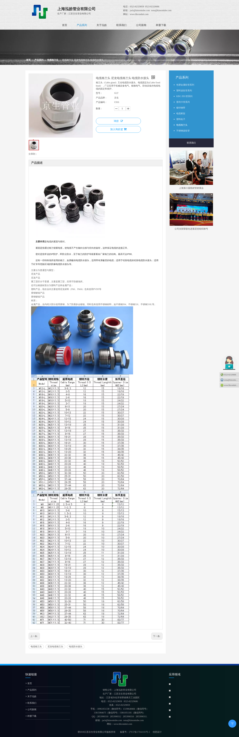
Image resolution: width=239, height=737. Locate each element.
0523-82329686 (230, 375)
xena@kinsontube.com (231, 380)
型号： (99, 93)
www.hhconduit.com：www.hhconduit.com (231, 385)
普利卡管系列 (183, 102)
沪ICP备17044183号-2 (139, 732)
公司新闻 (31, 709)
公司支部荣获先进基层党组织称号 (191, 229)
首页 (29, 683)
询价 (118, 121)
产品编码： (101, 102)
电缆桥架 (180, 113)
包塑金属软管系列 (185, 85)
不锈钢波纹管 (183, 131)
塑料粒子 (180, 119)
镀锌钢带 (180, 108)
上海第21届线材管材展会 (191, 188)
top (232, 723)
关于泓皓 (31, 696)
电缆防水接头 (75, 646)
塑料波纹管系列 (184, 90)
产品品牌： (101, 98)
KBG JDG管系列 (184, 96)
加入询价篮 (118, 129)
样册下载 (31, 716)
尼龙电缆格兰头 (55, 646)
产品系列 (31, 690)
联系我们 (191, 143)
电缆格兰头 (36, 646)
